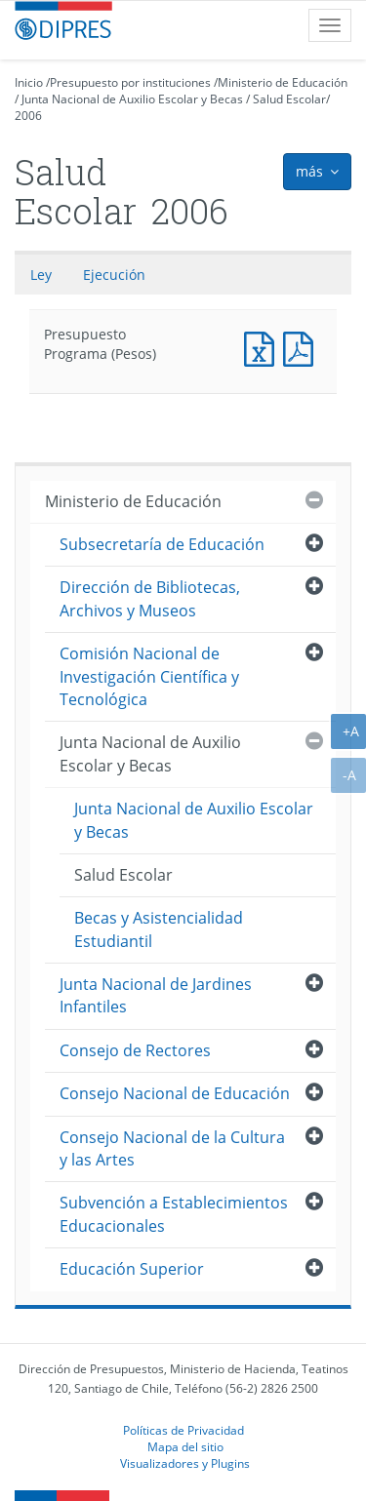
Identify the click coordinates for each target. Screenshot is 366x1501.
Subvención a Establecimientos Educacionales (174, 1214)
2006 (28, 115)
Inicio (29, 82)
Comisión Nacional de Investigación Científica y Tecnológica (149, 676)
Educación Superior (132, 1269)
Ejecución (114, 274)
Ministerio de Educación (282, 82)
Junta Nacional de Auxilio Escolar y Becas (132, 99)
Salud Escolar (289, 99)
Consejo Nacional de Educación (175, 1093)
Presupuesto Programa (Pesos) (263, 347)
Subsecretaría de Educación (162, 544)
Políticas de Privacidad (183, 1430)
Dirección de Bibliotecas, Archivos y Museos (150, 598)
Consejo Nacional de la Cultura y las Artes (172, 1148)
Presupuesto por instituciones (130, 82)
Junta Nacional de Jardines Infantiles (156, 995)
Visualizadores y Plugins (185, 1463)
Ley (41, 274)
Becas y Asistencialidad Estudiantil (158, 929)
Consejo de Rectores (135, 1050)
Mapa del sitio (185, 1446)
